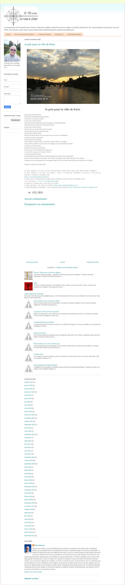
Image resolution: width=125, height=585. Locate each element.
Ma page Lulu (59, 34)
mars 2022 (27, 431)
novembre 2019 (29, 490)
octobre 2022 (28, 421)
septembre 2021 (29, 434)
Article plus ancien (93, 262)
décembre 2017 (29, 535)
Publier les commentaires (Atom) (67, 267)
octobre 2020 (28, 460)
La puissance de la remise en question (46, 311)
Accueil (8, 34)
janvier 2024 (28, 389)
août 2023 (27, 395)
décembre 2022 (29, 415)
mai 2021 (27, 447)
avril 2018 (27, 522)
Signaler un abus (31, 578)
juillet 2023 (27, 398)
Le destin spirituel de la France (44, 322)
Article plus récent (32, 262)
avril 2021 (27, 451)
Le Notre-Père (38, 354)
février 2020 (28, 480)
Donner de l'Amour (40, 333)
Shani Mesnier (40, 545)
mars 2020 (27, 477)
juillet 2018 (27, 513)
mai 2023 (27, 405)
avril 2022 (27, 428)
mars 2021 (27, 454)
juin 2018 (27, 516)
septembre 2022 (29, 424)
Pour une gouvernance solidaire (24, 34)
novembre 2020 (29, 457)
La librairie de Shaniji (44, 34)
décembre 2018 (29, 503)
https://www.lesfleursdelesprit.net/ (66, 185)
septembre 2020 (29, 464)
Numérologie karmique (74, 34)
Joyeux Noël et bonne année (33, 294)
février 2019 (28, 496)
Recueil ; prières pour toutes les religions (47, 272)
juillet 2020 (27, 470)
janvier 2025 (28, 385)
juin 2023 (27, 402)
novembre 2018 (29, 506)
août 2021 (27, 437)
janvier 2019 (28, 499)
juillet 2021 (27, 441)
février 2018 (28, 529)
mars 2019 (27, 493)
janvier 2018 (28, 532)
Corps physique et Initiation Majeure (45, 365)
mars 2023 (27, 408)
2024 (35, 283)
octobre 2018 (28, 509)
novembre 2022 (29, 418)
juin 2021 (27, 444)
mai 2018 (27, 519)
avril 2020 (27, 473)
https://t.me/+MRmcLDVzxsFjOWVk (48, 181)
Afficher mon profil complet (33, 572)
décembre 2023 (29, 392)
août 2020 (27, 467)
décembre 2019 (29, 486)
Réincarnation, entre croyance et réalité (47, 301)
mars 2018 (27, 526)
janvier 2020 (28, 483)
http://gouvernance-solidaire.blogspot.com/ (83, 187)
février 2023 (28, 411)
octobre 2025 (28, 382)
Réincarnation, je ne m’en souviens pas (47, 344)
